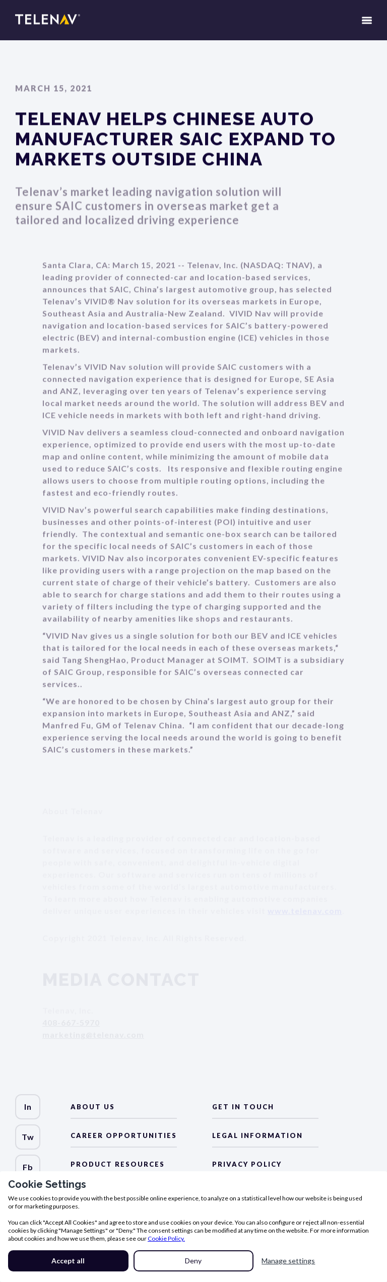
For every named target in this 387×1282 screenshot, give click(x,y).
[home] (47, 25)
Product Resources (118, 1164)
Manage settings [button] (288, 1260)
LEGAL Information (257, 1135)
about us (93, 1107)
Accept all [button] (68, 1260)
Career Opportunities (124, 1135)
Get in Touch (243, 1107)
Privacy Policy (247, 1164)
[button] (367, 25)
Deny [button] (193, 1260)
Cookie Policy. (166, 1238)
